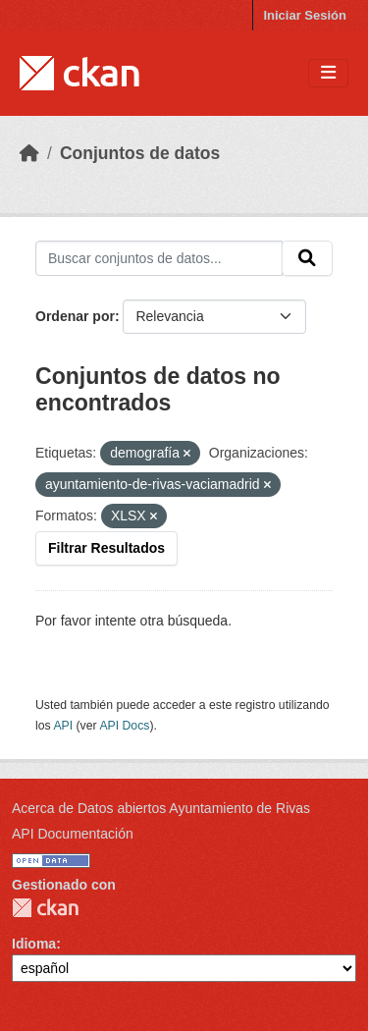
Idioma (34, 943)
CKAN (45, 907)
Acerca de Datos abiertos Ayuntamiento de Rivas (161, 808)
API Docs (124, 726)
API (63, 726)
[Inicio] (29, 153)
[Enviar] (307, 258)
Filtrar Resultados (106, 548)
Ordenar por (75, 316)
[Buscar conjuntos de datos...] (159, 258)
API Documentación (72, 833)
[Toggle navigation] (328, 73)
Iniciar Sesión (304, 15)
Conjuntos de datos (140, 153)
